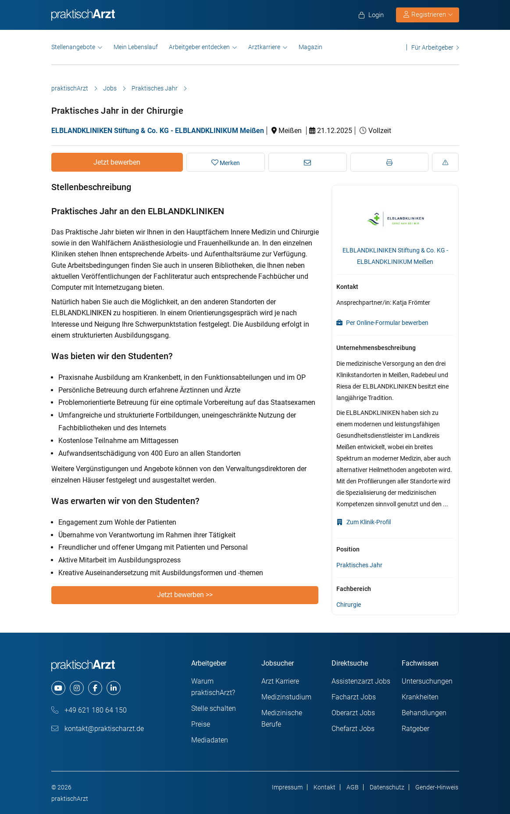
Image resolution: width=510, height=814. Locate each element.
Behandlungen (424, 713)
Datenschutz (387, 787)
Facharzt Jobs (354, 697)
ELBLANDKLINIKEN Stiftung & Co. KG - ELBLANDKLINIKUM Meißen (157, 130)
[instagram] (77, 688)
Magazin (310, 46)
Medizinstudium (286, 697)
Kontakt (324, 787)
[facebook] (95, 688)
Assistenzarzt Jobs (361, 681)
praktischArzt (69, 88)
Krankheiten (420, 697)
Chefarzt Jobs (353, 728)
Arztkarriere (264, 46)
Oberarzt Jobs (353, 713)
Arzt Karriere (280, 681)
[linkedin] (114, 688)
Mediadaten (209, 740)
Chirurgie (348, 604)
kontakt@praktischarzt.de (97, 728)
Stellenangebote (73, 46)
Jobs (110, 88)
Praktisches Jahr (155, 88)
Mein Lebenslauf (136, 46)
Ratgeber (415, 728)
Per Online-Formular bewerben (382, 322)
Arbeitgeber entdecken (199, 46)
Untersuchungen (427, 681)
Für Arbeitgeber (432, 47)
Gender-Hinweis (436, 787)
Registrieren (428, 14)
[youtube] (58, 688)
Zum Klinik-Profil (363, 522)
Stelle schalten (213, 708)
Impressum (287, 787)
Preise (200, 724)
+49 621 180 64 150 (89, 710)
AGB (352, 787)
